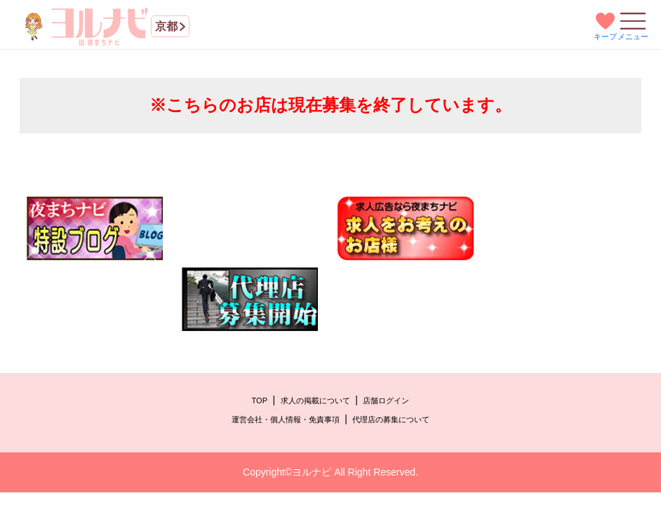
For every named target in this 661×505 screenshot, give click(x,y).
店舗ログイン (386, 400)
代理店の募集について (390, 419)
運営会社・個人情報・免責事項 (286, 419)
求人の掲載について (315, 400)
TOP (259, 400)
